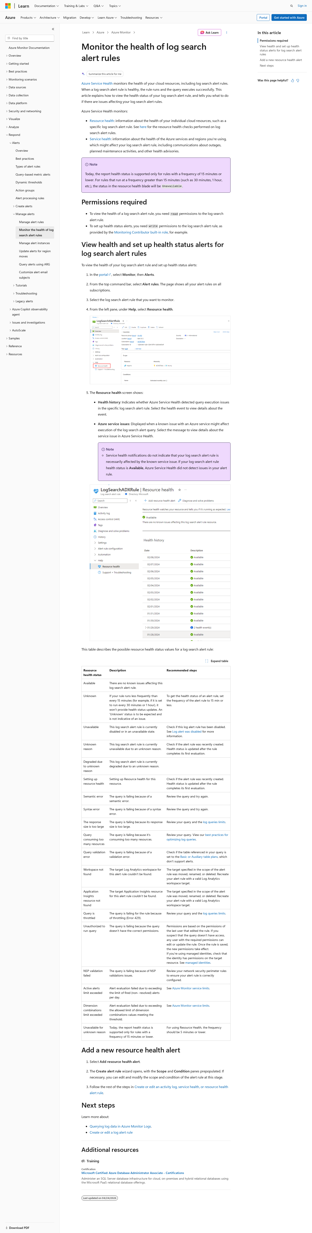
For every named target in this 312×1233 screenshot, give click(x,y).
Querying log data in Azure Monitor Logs (120, 1126)
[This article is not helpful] (297, 80)
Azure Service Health (97, 83)
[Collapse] (53, 29)
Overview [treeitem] (22, 150)
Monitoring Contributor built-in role (141, 232)
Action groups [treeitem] (25, 190)
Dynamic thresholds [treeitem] (29, 182)
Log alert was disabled (187, 731)
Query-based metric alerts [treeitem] (33, 174)
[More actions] (227, 32)
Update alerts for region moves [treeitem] (35, 253)
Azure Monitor (121, 32)
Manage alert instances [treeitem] (34, 243)
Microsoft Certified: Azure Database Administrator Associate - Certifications (132, 1173)
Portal (263, 17)
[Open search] (291, 6)
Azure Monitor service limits (190, 988)
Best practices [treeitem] (25, 158)
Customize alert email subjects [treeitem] (33, 274)
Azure (100, 32)
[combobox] (29, 38)
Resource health (102, 120)
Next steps (267, 65)
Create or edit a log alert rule (111, 1132)
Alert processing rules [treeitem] (30, 198)
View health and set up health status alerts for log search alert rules (281, 50)
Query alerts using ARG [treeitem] (34, 264)
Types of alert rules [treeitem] (28, 166)
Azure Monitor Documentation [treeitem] (29, 48)
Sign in (302, 5)
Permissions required (274, 40)
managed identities (197, 962)
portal (103, 274)
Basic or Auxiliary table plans (199, 857)
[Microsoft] (8, 6)
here (143, 126)
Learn (86, 32)
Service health (100, 138)
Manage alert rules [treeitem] (31, 222)
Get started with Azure (289, 17)
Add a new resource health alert (281, 60)
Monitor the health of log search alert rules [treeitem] (36, 232)
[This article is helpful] (292, 80)
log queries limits (214, 822)
